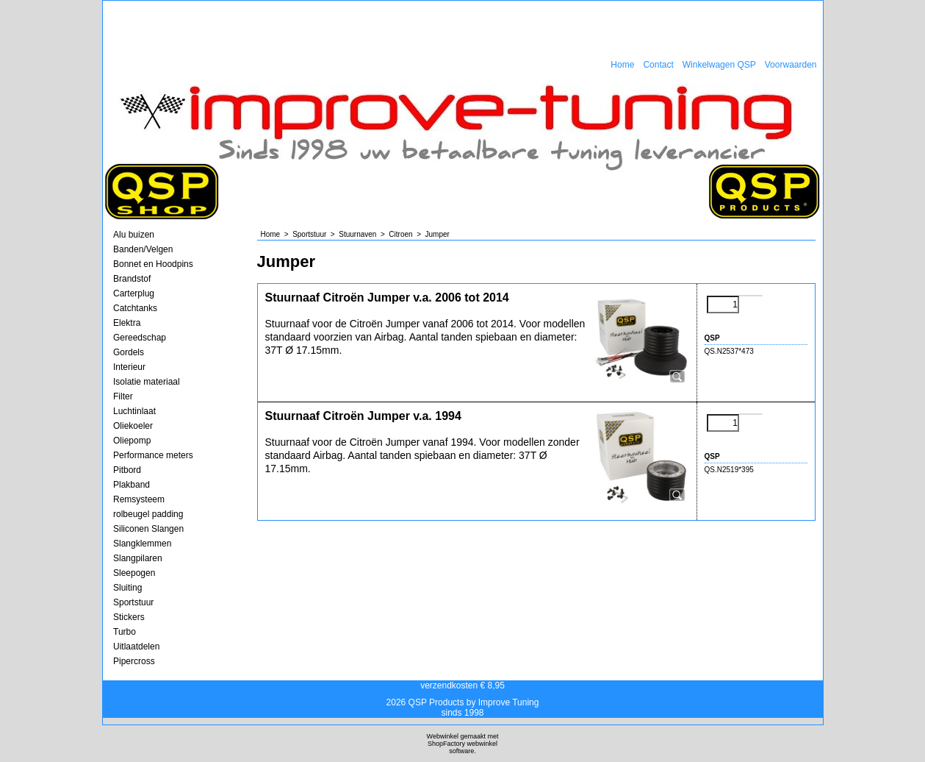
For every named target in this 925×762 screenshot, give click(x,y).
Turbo (124, 632)
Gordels (128, 352)
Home (622, 65)
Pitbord (127, 470)
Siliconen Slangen (148, 529)
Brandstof (132, 279)
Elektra (126, 323)
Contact (658, 65)
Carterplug (133, 293)
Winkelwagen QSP (719, 65)
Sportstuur (133, 602)
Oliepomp (132, 440)
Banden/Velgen (143, 249)
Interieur (129, 367)
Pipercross (134, 661)
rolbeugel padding (148, 514)
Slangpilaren (137, 558)
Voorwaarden (791, 65)
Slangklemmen (142, 543)
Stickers (129, 617)
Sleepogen (134, 573)
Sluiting (127, 588)
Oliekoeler (133, 426)
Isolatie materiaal (146, 382)
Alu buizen (133, 234)
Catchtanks (135, 308)
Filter (123, 396)
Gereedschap (139, 337)
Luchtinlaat (134, 411)
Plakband (131, 485)
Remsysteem (139, 499)
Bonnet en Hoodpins (153, 264)
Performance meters (153, 455)
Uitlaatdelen (136, 646)
